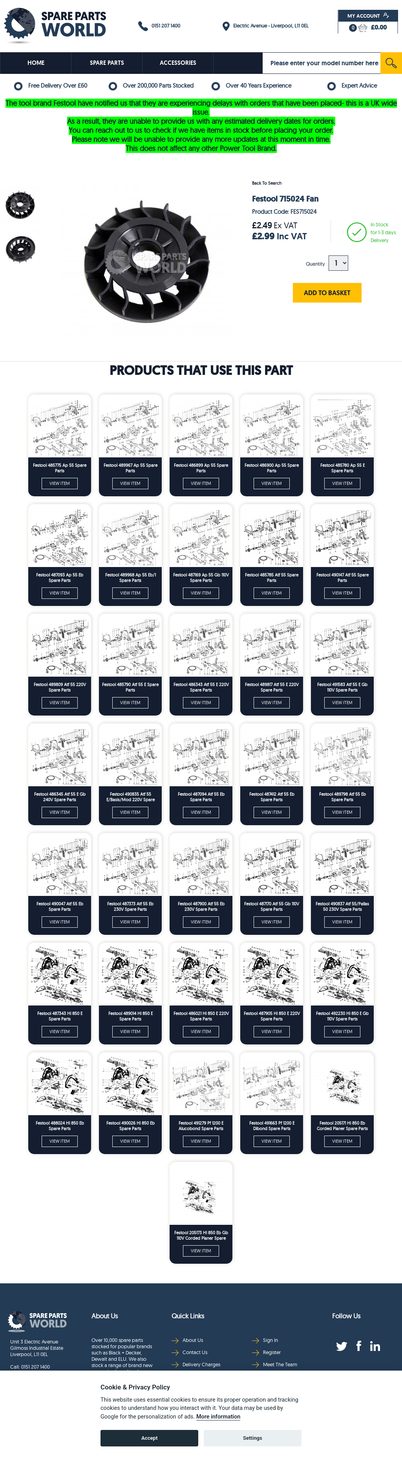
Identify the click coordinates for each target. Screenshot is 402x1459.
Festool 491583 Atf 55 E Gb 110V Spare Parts (342, 687)
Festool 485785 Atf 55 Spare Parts (271, 577)
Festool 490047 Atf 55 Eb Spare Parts (60, 906)
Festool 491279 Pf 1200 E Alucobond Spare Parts (201, 1125)
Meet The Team (274, 1364)
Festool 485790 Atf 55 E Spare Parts (130, 687)
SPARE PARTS (107, 63)
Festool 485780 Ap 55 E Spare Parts (342, 467)
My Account (368, 15)
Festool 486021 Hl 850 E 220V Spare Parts (201, 1016)
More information (218, 1416)
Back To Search (266, 183)
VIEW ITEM (59, 483)
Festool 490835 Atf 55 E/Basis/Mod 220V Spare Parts (130, 797)
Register (266, 1352)
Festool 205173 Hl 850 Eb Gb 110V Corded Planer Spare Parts (201, 1235)
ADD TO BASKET (327, 292)
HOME (35, 63)
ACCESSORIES (178, 63)
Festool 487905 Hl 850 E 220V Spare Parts (272, 1016)
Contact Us (189, 1352)
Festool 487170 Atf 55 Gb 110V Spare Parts (271, 906)
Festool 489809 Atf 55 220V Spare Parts (60, 687)
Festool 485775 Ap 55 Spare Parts (59, 467)
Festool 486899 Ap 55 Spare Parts (201, 467)
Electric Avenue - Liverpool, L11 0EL (266, 26)
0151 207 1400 (159, 26)
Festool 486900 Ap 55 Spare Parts (272, 467)
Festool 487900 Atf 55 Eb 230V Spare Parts (201, 906)
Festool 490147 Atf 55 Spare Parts (342, 577)
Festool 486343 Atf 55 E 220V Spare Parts (201, 687)
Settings (252, 1438)
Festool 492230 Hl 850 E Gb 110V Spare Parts (342, 1016)
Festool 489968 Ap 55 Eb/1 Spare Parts (130, 577)
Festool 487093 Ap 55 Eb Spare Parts (59, 577)
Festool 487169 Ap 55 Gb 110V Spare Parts (201, 577)
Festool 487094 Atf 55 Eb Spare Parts (201, 796)
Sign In (265, 1340)
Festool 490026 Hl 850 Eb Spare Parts (130, 1125)
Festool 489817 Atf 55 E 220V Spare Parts (272, 687)
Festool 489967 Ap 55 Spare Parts (130, 467)
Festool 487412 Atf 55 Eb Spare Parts (271, 796)
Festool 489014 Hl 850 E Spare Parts (130, 1016)
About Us (187, 1340)
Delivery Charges (196, 1364)
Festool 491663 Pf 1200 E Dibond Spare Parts (271, 1125)
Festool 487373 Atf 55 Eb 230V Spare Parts (130, 906)
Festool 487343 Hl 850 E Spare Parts (59, 1016)
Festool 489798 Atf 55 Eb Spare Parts (342, 796)
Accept (149, 1438)
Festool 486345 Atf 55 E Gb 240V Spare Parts (60, 796)
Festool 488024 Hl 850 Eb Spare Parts (60, 1125)
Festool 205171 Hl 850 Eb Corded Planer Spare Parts (342, 1125)
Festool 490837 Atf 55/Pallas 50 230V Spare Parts (342, 906)
